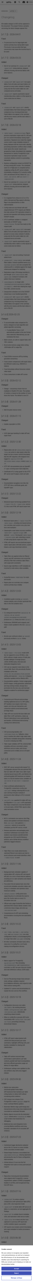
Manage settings (16, 1278)
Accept (16, 1269)
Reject (16, 1273)
